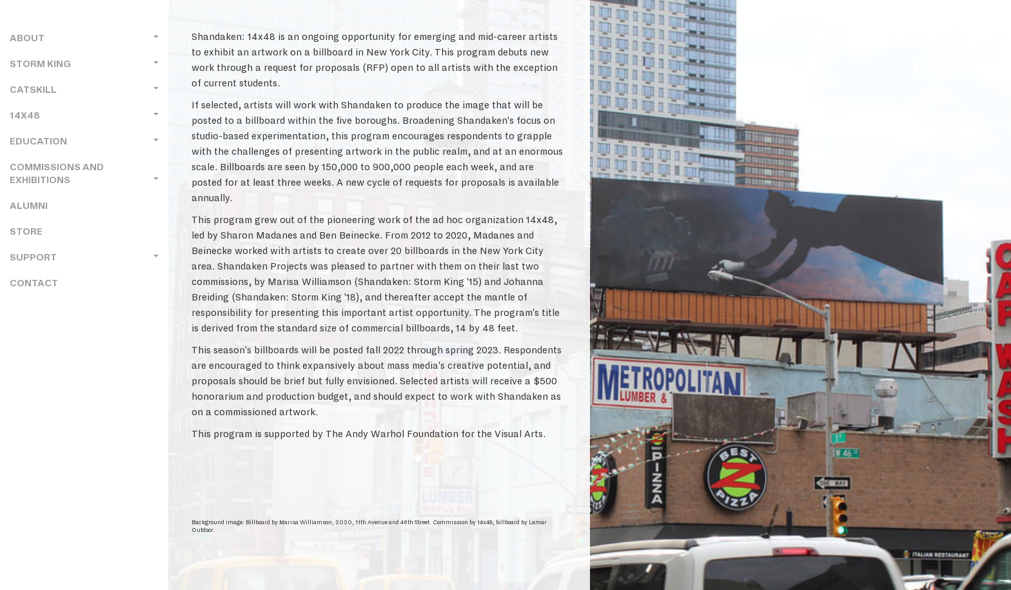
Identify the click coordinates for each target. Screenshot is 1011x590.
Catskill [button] (84, 90)
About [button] (84, 38)
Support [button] (84, 257)
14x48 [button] (84, 116)
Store (26, 232)
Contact (34, 283)
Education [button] (84, 141)
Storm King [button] (84, 64)
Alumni (29, 206)
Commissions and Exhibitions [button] (84, 173)
